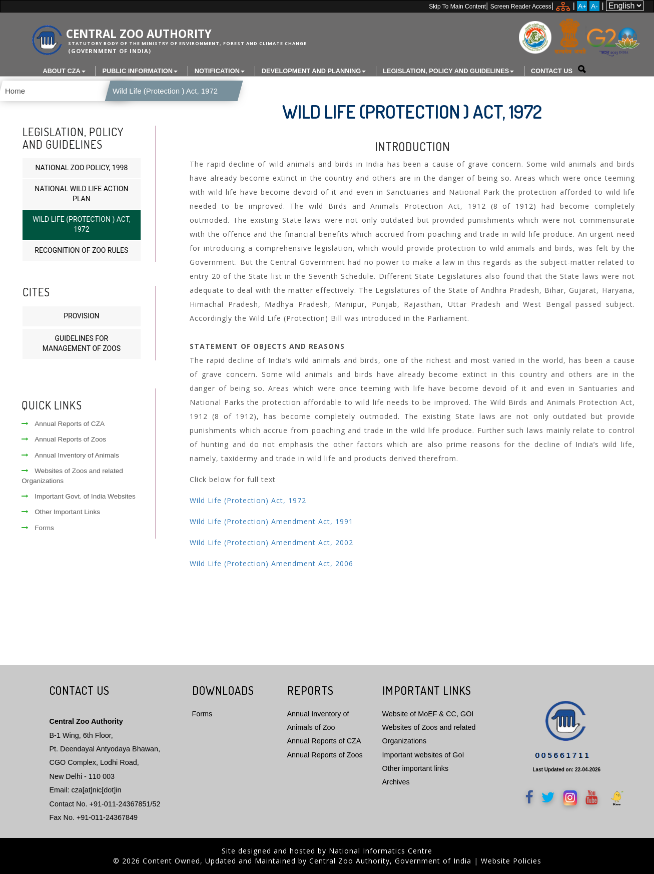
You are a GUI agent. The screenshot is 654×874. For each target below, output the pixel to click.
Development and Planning (314, 71)
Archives (396, 782)
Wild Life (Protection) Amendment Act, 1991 (271, 521)
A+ (582, 6)
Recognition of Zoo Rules (81, 250)
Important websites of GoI (423, 754)
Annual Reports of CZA (63, 423)
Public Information (140, 71)
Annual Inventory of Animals (70, 455)
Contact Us (551, 71)
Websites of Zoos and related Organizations (72, 475)
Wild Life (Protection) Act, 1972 (248, 500)
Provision (81, 315)
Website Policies (511, 860)
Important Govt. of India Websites (78, 496)
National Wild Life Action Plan (81, 193)
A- (594, 6)
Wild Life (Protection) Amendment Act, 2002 (271, 542)
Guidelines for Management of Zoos (82, 343)
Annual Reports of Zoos (64, 439)
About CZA (64, 71)
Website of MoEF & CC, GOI (428, 713)
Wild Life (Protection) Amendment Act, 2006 (271, 563)
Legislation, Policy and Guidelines (448, 71)
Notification (220, 71)
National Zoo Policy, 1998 (81, 168)
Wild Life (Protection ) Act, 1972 (163, 91)
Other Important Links (61, 512)
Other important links (415, 768)
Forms (38, 528)
